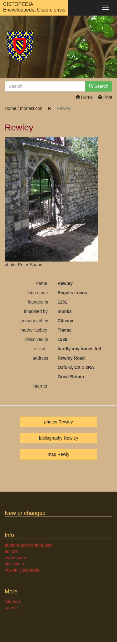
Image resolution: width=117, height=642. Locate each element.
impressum (15, 557)
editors (11, 551)
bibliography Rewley (58, 438)
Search (98, 86)
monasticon (31, 108)
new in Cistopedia (22, 570)
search (11, 607)
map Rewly (58, 454)
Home (84, 97)
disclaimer (14, 563)
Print (105, 97)
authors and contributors (28, 545)
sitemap (12, 601)
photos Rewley (58, 421)
